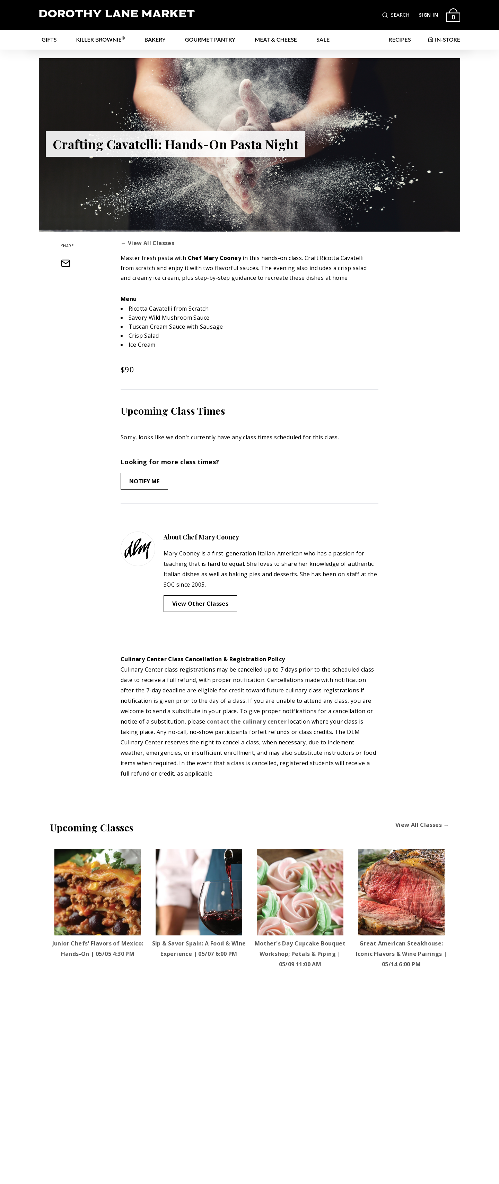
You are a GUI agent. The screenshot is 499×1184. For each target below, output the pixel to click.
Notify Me (144, 481)
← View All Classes (147, 243)
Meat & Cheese (276, 39)
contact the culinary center (247, 721)
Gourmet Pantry (210, 39)
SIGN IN (428, 14)
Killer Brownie (100, 39)
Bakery (155, 39)
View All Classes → (422, 825)
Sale (323, 39)
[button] (385, 15)
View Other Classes (200, 603)
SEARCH (400, 14)
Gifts (49, 39)
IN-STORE (444, 39)
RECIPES (399, 39)
